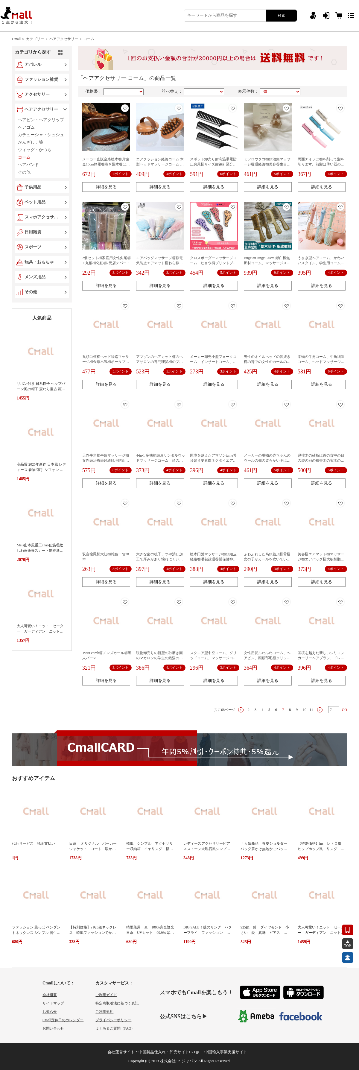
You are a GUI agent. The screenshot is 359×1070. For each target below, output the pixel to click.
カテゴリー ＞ (37, 39)
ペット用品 (35, 202)
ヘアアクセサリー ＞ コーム (71, 39)
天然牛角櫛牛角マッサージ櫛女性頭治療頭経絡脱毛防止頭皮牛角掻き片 (105, 460)
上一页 (241, 709)
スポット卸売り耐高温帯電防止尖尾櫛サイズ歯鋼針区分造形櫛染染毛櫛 (213, 164)
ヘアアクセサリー (41, 109)
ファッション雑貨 (41, 79)
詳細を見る (106, 187)
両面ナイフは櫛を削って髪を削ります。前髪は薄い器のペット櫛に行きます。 (321, 164)
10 (304, 710)
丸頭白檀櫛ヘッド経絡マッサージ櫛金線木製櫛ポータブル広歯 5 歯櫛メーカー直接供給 (105, 362)
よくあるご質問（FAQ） (115, 1028)
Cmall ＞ (18, 39)
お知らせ (49, 1012)
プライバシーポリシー (113, 1020)
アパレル (33, 64)
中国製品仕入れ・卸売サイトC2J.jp (169, 1052)
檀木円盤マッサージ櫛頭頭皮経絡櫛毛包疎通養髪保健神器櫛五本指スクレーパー (213, 559)
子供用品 (33, 187)
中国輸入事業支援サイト (225, 1052)
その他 (31, 292)
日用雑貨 (33, 232)
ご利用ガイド (106, 995)
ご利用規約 (104, 1012)
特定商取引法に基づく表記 (117, 1003)
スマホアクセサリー (42, 217)
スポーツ (33, 247)
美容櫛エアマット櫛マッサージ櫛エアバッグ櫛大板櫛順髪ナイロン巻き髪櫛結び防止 (321, 559)
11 (311, 710)
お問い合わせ (53, 1028)
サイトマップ (53, 1003)
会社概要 (49, 995)
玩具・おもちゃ (39, 262)
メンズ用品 (35, 277)
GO (344, 710)
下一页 (320, 709)
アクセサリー (37, 94)
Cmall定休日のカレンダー (62, 1020)
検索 (281, 15)
